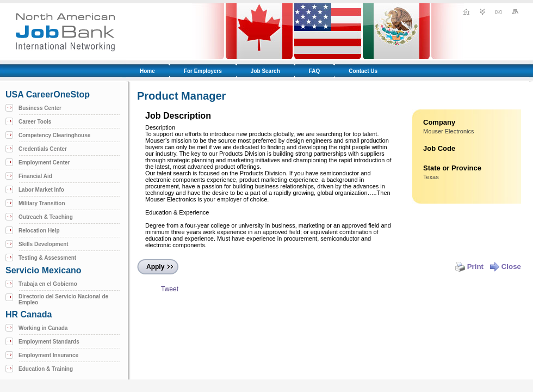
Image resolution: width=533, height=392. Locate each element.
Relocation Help (39, 231)
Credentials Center (42, 149)
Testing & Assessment (47, 258)
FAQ (314, 71)
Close (505, 266)
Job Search (265, 71)
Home (147, 71)
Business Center (39, 108)
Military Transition (41, 203)
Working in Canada (42, 328)
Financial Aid (35, 176)
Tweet (169, 289)
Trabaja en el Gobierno (47, 284)
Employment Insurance (48, 355)
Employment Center (44, 163)
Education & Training (45, 369)
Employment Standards (48, 342)
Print (469, 266)
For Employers (203, 71)
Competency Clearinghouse (54, 135)
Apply (155, 267)
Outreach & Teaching (45, 217)
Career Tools (34, 122)
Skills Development (43, 244)
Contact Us (363, 71)
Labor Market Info (41, 190)
